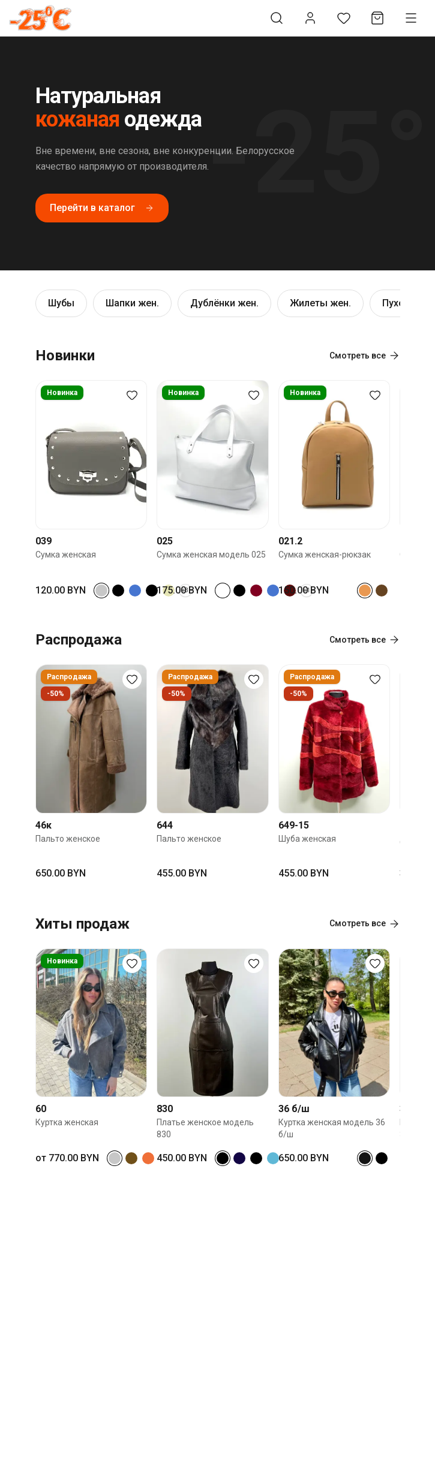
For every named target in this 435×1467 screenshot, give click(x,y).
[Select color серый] (101, 591)
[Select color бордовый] (256, 591)
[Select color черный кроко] (239, 591)
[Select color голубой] (273, 1158)
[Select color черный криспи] (152, 591)
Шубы (61, 303)
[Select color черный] (118, 591)
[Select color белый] (223, 591)
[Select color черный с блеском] (365, 1158)
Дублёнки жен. (224, 303)
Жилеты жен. (320, 303)
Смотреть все (364, 356)
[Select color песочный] (365, 591)
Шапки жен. (132, 303)
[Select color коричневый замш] (131, 1158)
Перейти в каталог (102, 207)
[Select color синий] (135, 591)
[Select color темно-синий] (239, 1158)
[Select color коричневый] (382, 591)
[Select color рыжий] (148, 1158)
